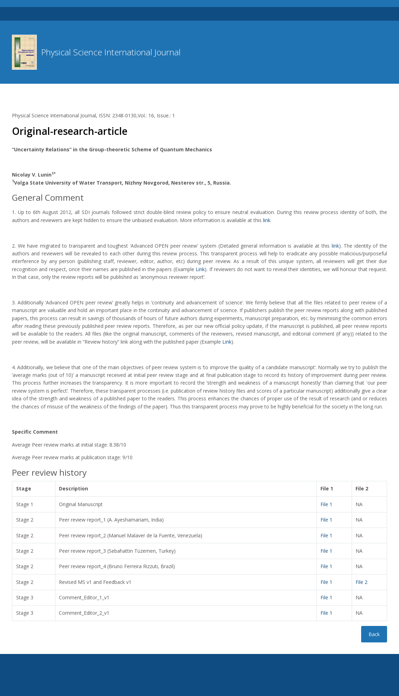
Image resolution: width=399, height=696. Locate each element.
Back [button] (374, 634)
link (266, 220)
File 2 (361, 582)
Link (200, 269)
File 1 (326, 504)
